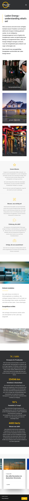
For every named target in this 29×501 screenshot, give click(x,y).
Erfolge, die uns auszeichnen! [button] (14, 245)
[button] (26, 5)
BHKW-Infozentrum (19, 369)
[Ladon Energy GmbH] (6, 5)
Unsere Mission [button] (14, 169)
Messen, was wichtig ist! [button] (14, 203)
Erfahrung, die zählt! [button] (14, 224)
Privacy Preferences (5, 498)
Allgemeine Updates (18, 462)
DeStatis (12, 369)
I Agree (24, 498)
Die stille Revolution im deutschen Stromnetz (14, 477)
